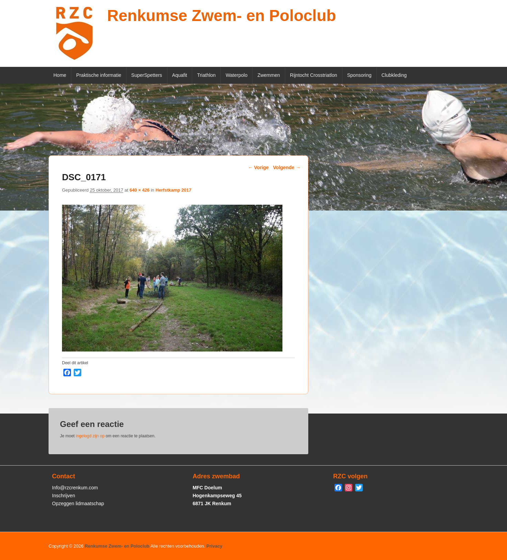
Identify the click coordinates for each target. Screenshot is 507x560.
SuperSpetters (146, 75)
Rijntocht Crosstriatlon (313, 75)
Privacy (214, 546)
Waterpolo (236, 75)
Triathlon (206, 75)
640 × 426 (139, 190)
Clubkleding (394, 75)
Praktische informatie (98, 75)
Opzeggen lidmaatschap (78, 503)
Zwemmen (268, 75)
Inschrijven (63, 495)
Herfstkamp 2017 (173, 190)
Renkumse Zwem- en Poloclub (221, 15)
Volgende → (287, 167)
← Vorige (258, 167)
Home (59, 75)
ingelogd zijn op (90, 436)
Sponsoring (359, 75)
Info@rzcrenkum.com (75, 487)
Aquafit (179, 75)
